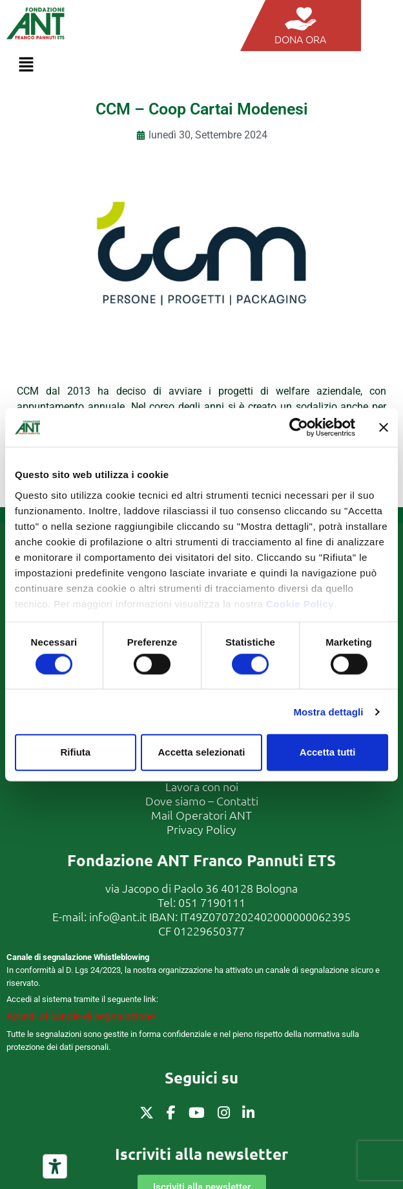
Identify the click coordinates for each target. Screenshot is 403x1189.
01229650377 (209, 930)
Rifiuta (75, 752)
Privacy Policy (201, 829)
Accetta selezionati (201, 752)
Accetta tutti (328, 752)
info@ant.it (118, 916)
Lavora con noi (201, 786)
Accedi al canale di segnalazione (80, 1016)
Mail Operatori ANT (201, 814)
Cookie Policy (300, 603)
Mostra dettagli (328, 711)
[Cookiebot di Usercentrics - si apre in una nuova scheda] (298, 427)
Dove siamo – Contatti (201, 800)
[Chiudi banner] (383, 427)
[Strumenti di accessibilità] (55, 1166)
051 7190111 (211, 902)
